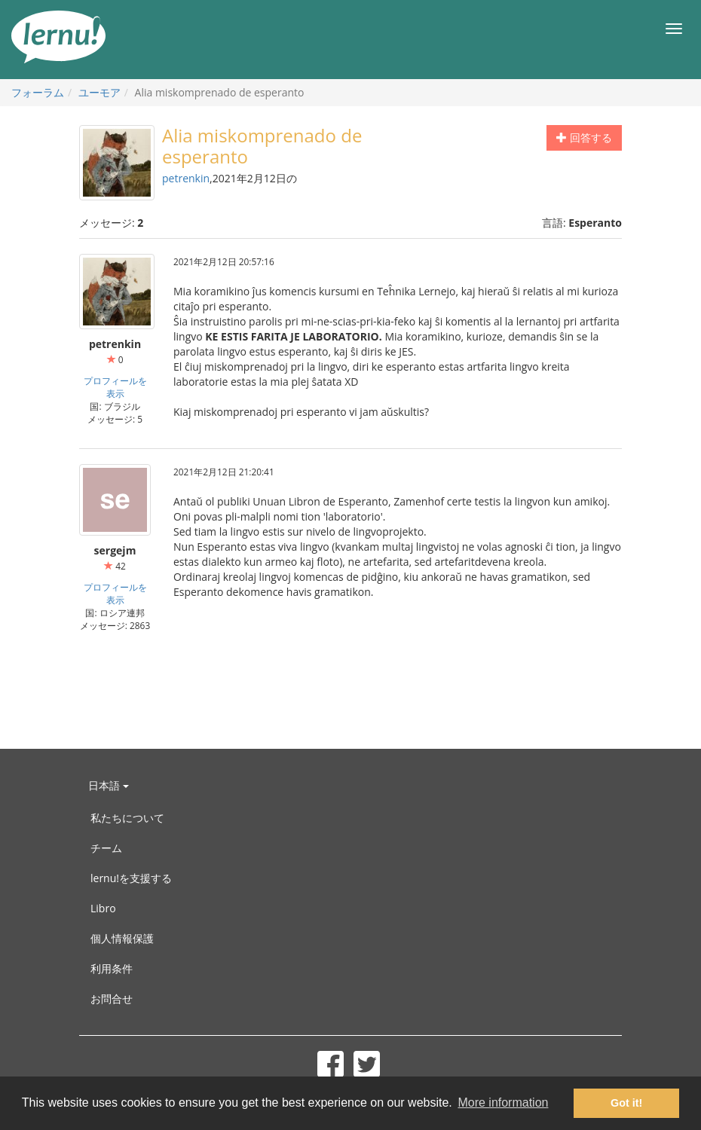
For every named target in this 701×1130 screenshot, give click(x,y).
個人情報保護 (122, 938)
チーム (106, 848)
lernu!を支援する (131, 878)
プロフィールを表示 (115, 386)
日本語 (108, 785)
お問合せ (111, 998)
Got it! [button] (626, 1103)
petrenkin (186, 178)
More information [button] (503, 1102)
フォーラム (37, 92)
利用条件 (111, 968)
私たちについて (127, 818)
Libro (103, 908)
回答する (584, 137)
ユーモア (99, 92)
